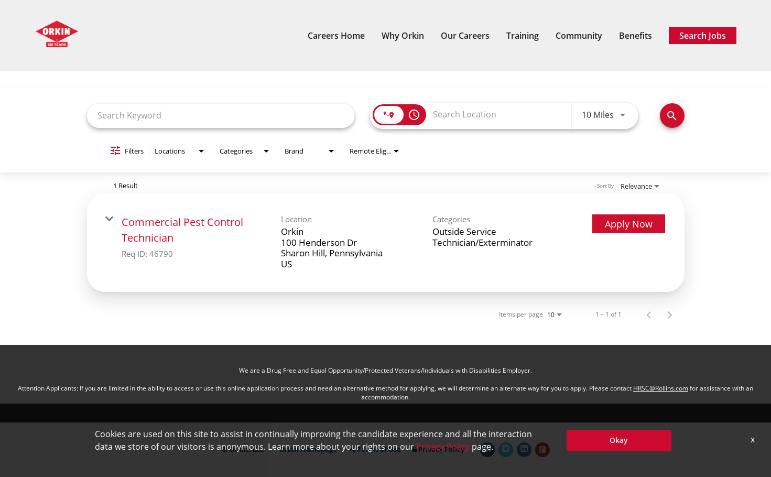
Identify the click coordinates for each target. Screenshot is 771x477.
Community (579, 35)
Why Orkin (403, 35)
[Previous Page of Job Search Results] (648, 314)
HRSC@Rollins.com (660, 388)
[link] (386, 242)
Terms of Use (375, 449)
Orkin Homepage (308, 449)
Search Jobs (702, 35)
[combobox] (220, 115)
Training (522, 35)
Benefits (635, 35)
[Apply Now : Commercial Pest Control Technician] (628, 223)
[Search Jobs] (672, 115)
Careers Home (336, 35)
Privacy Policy (438, 449)
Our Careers (465, 35)
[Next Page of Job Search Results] (669, 314)
